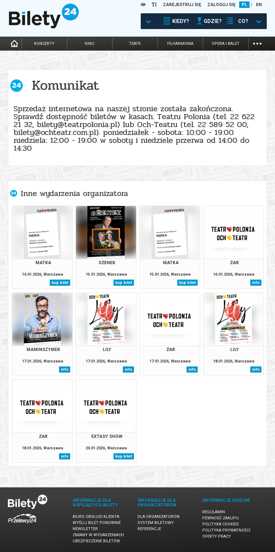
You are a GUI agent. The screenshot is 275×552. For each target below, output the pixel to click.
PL (244, 4)
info (256, 282)
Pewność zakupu (220, 518)
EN (259, 4)
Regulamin (213, 512)
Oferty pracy (216, 536)
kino (89, 43)
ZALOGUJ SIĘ (221, 4)
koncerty (44, 43)
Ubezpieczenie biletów (96, 541)
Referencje (149, 529)
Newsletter (85, 529)
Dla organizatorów (159, 516)
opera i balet (226, 43)
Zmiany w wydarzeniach (98, 535)
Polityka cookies (220, 524)
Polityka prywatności (226, 530)
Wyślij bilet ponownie (97, 522)
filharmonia (180, 43)
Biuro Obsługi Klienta (96, 516)
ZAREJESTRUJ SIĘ (182, 4)
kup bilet (60, 282)
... (257, 42)
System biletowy (156, 522)
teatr (135, 43)
